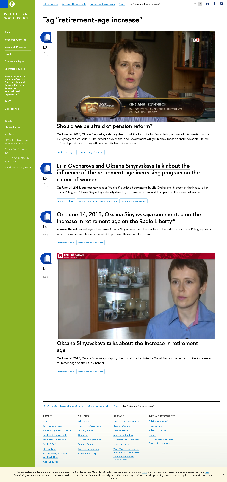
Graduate (83, 434)
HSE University (50, 405)
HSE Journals (155, 425)
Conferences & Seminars (126, 439)
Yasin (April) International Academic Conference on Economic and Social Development (127, 454)
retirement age (66, 152)
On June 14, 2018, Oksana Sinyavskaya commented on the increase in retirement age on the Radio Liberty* (129, 217)
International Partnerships (55, 439)
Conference (12, 108)
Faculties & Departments (55, 434)
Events (9, 54)
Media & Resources (162, 416)
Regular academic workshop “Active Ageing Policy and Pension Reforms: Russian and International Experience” (15, 85)
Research (120, 416)
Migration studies (15, 68)
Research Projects (15, 47)
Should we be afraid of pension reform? (105, 126)
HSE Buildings (49, 448)
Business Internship (87, 453)
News (116, 405)
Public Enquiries (50, 461)
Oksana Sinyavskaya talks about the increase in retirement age (127, 346)
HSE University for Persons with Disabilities (55, 455)
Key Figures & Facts (52, 425)
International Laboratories (126, 421)
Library (152, 434)
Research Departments (71, 405)
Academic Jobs (121, 444)
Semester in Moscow (88, 448)
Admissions (83, 421)
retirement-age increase (90, 152)
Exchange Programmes (89, 439)
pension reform (66, 200)
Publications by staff (158, 421)
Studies (83, 416)
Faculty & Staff (49, 444)
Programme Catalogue (89, 425)
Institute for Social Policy (99, 405)
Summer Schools (86, 444)
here (144, 471)
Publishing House (157, 430)
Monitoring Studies (123, 434)
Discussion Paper (14, 61)
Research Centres (15, 39)
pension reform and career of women (97, 200)
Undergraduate (86, 430)
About (8, 32)
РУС (195, 3)
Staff (8, 101)
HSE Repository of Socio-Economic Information (161, 441)
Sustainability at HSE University (58, 430)
